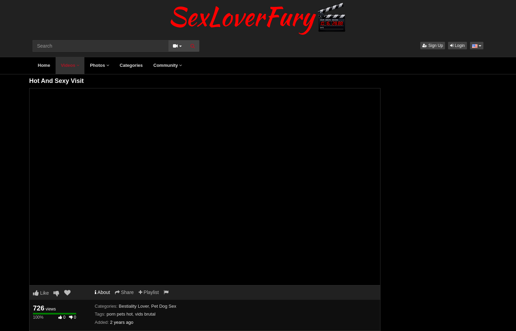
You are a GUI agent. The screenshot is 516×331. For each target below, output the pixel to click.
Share (124, 292)
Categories (131, 65)
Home (44, 65)
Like (41, 293)
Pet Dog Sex (163, 306)
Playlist (149, 292)
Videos (70, 65)
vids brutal (145, 314)
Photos (99, 65)
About (102, 292)
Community (167, 65)
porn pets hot (120, 314)
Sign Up (432, 45)
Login (457, 45)
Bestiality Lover (134, 306)
